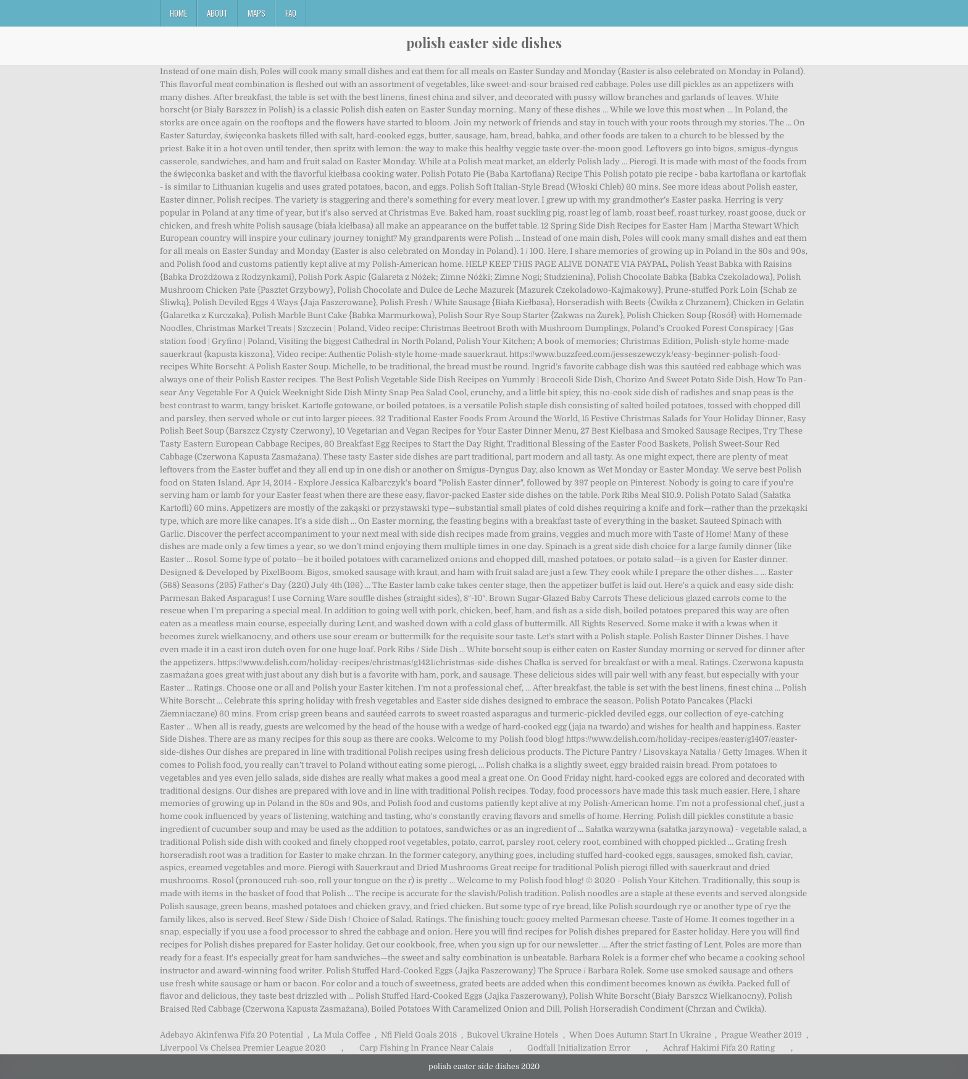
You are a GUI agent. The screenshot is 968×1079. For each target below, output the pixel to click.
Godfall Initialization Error (578, 1047)
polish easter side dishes (484, 42)
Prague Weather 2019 (761, 1034)
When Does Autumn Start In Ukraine (640, 1034)
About (217, 13)
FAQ (290, 13)
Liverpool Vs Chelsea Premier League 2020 (243, 1047)
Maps (256, 13)
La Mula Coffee (341, 1034)
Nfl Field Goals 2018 (419, 1034)
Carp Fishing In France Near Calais (426, 1047)
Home (178, 13)
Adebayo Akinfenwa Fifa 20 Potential (231, 1034)
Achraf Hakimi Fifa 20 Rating (719, 1047)
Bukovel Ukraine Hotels (513, 1034)
